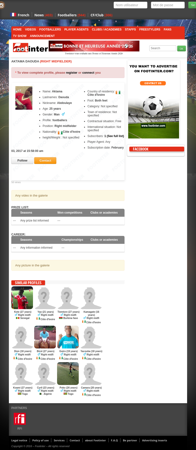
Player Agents (76, 29)
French (23, 15)
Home (17, 29)
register (72, 72)
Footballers (72, 15)
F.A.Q (114, 440)
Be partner (130, 440)
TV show (19, 36)
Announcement (42, 36)
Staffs (130, 29)
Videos (30, 29)
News (43, 15)
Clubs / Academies (107, 29)
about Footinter (95, 440)
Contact (75, 440)
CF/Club (101, 15)
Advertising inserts (154, 440)
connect (88, 72)
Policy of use (40, 440)
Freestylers (149, 29)
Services (59, 440)
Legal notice (19, 440)
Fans (167, 29)
